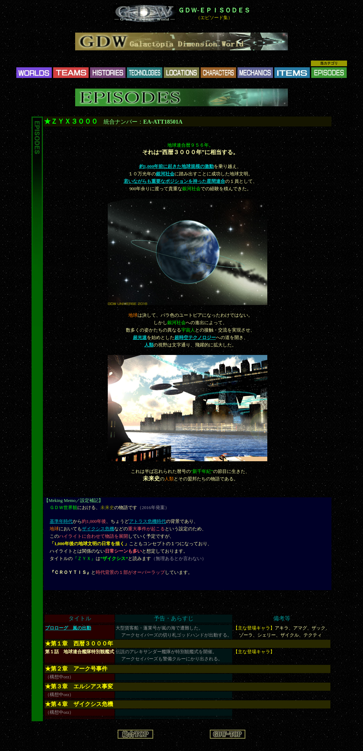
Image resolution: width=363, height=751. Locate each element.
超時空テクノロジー (195, 337)
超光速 (140, 337)
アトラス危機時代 (147, 521)
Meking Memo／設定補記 (74, 500)
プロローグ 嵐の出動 (68, 628)
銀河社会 (165, 173)
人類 (148, 345)
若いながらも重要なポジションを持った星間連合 (174, 181)
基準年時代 (61, 521)
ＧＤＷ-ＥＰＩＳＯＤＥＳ (214, 10)
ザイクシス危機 (98, 528)
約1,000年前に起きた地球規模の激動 (176, 166)
